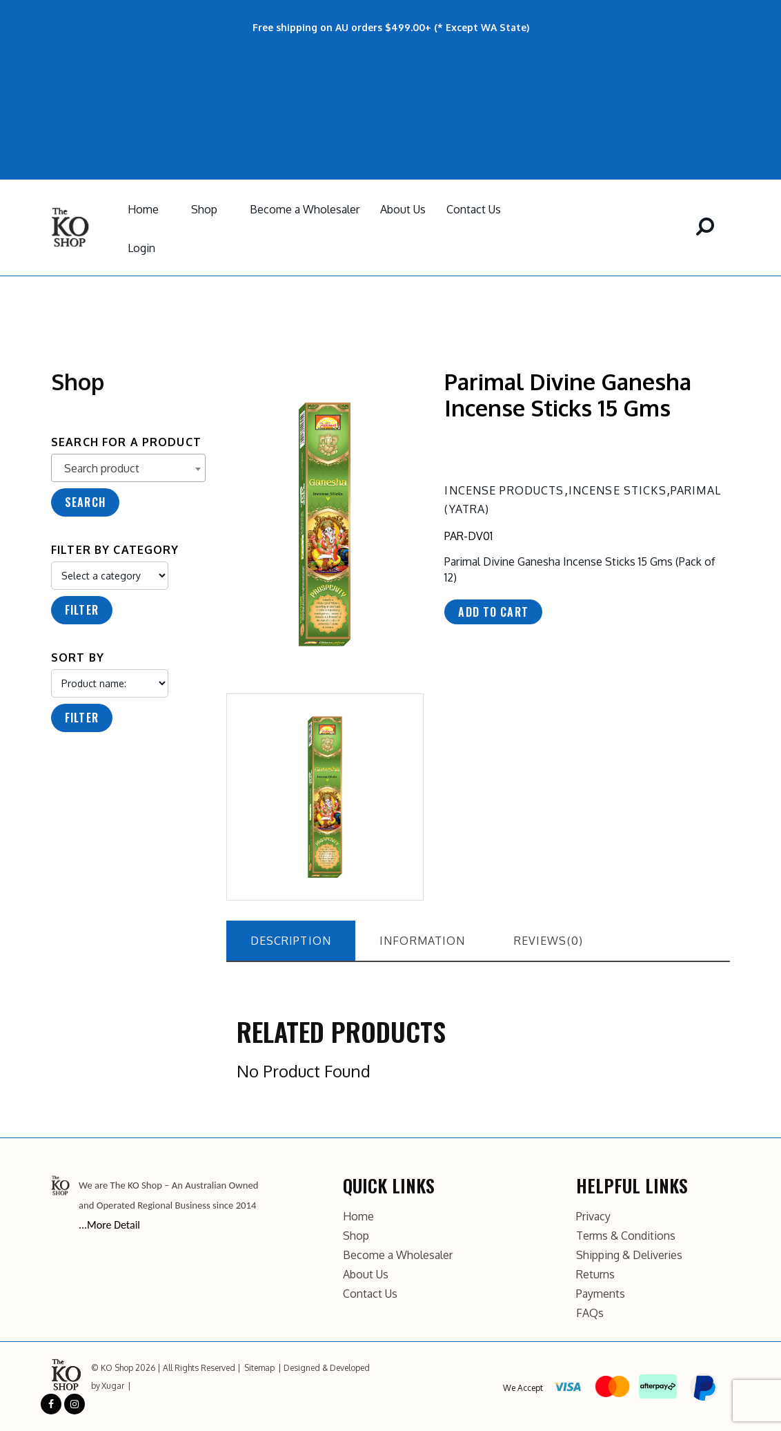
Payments (600, 1293)
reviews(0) (548, 941)
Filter (82, 610)
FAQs (590, 1313)
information (422, 941)
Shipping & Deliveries (629, 1255)
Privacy (593, 1216)
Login (141, 248)
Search (85, 502)
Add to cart (493, 612)
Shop (204, 209)
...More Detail (109, 1224)
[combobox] (128, 468)
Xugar (112, 1386)
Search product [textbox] (101, 468)
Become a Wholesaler (304, 209)
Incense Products (504, 490)
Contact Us (473, 209)
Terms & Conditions (625, 1235)
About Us (403, 209)
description (291, 941)
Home (143, 209)
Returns (595, 1274)
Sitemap (259, 1368)
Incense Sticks (617, 490)
